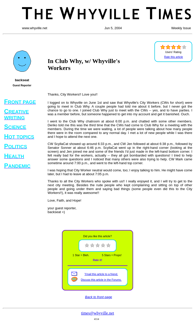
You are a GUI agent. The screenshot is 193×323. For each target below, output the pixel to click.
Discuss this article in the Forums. (101, 279)
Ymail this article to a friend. (101, 274)
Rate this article (173, 56)
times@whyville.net (97, 313)
